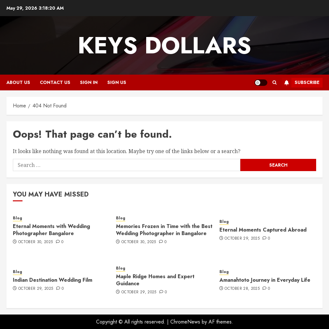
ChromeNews (185, 321)
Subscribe (300, 82)
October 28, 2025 (242, 288)
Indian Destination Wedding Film (52, 280)
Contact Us (55, 82)
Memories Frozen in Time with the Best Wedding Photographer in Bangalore (164, 230)
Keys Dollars (164, 45)
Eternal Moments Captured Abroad (263, 229)
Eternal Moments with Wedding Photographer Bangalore (51, 230)
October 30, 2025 (35, 242)
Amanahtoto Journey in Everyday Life (264, 280)
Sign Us (116, 82)
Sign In (89, 82)
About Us (18, 82)
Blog (17, 218)
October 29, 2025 (242, 238)
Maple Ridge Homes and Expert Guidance (155, 280)
